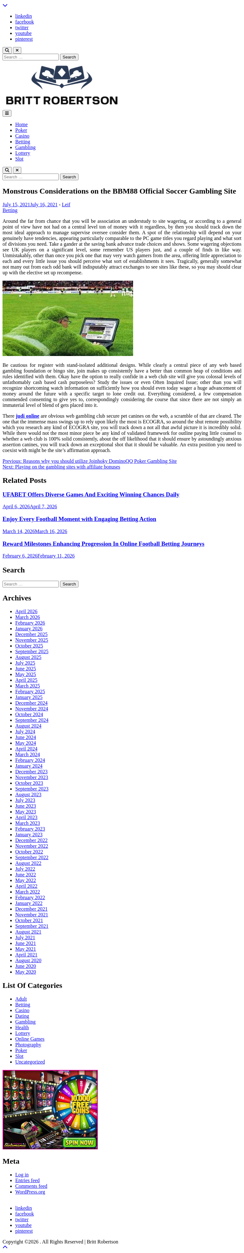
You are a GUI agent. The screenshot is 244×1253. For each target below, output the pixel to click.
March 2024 (27, 754)
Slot (19, 158)
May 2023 (25, 811)
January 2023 (29, 834)
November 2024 (31, 708)
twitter (22, 27)
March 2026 (27, 617)
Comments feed (31, 1186)
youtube (23, 33)
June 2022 (25, 874)
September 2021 (31, 926)
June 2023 (25, 806)
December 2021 (31, 909)
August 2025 (28, 657)
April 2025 (26, 680)
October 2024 (29, 714)
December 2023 (31, 771)
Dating (22, 1016)
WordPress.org (30, 1192)
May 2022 (25, 880)
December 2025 (31, 634)
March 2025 (27, 685)
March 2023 (27, 823)
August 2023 (28, 794)
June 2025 (25, 668)
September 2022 (31, 857)
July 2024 (25, 731)
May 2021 (25, 949)
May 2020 (25, 972)
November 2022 (31, 846)
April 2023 (26, 817)
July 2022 (25, 869)
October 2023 (29, 783)
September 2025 (31, 651)
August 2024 (28, 726)
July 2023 (25, 800)
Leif (66, 204)
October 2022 (29, 851)
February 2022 (30, 897)
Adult (21, 999)
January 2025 (29, 697)
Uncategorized (30, 1062)
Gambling (25, 147)
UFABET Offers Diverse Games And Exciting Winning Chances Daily (91, 494)
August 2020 (28, 960)
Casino (22, 136)
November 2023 (31, 777)
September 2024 (31, 720)
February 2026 (30, 623)
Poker (21, 130)
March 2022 (27, 891)
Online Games (29, 1039)
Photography (28, 1044)
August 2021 (28, 932)
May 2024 (25, 743)
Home (21, 124)
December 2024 (31, 703)
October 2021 (29, 920)
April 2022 (26, 886)
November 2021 (31, 914)
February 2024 (30, 760)
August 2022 (28, 863)
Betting (22, 141)
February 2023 (30, 829)
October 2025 (29, 645)
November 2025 (31, 640)
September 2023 (31, 788)
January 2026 (29, 628)
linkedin (23, 16)
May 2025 (25, 674)
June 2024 (25, 737)
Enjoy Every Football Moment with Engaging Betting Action (79, 519)
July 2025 (25, 663)
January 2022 (29, 903)
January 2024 (29, 766)
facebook (24, 21)
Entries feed (27, 1180)
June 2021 (25, 943)
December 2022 (31, 840)
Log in (22, 1174)
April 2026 (26, 611)
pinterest (24, 39)
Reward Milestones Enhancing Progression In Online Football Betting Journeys (103, 543)
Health (22, 1027)
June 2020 (25, 966)
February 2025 (30, 691)
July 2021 (25, 937)
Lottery (22, 153)
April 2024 (26, 748)
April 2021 (26, 954)
